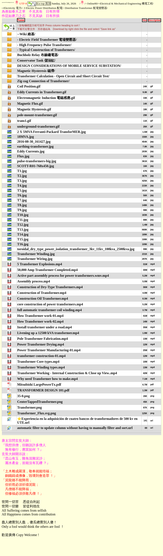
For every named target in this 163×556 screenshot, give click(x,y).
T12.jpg (22, 224)
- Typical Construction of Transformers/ (46, 50)
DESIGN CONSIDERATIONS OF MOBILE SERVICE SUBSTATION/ (69, 66)
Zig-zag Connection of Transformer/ (43, 81)
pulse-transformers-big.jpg (36, 161)
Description (154, 20)
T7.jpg (22, 200)
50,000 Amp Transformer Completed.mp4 (47, 270)
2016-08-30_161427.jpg (34, 141)
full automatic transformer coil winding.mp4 (49, 310)
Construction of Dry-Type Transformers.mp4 (50, 287)
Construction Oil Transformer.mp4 (42, 298)
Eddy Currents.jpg (31, 151)
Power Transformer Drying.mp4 (40, 344)
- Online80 (91, 3)
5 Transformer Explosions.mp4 (39, 264)
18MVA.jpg (25, 136)
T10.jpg (22, 215)
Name (21, 20)
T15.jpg (22, 239)
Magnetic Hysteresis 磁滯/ (36, 71)
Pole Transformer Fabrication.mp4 (42, 338)
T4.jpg (22, 185)
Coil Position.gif (28, 86)
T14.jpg (22, 234)
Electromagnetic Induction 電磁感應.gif (46, 98)
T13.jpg (22, 229)
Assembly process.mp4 (33, 281)
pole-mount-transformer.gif (37, 115)
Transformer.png (29, 407)
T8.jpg (22, 205)
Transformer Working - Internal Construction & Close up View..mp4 (67, 373)
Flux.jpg (23, 156)
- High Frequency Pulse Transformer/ (44, 45)
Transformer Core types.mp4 (38, 361)
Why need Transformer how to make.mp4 (47, 379)
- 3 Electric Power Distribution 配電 (42, 8)
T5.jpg (22, 190)
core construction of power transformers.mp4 (50, 304)
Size (144, 20)
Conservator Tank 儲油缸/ (36, 60)
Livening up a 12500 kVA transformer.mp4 (48, 333)
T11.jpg (22, 220)
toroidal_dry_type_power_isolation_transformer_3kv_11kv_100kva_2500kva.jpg (75, 249)
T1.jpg (22, 171)
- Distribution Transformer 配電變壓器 (85, 8)
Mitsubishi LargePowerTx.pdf (39, 384)
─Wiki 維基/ (26, 34)
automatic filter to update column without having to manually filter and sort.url (74, 428)
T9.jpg (22, 210)
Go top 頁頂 (44, 3)
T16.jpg (22, 244)
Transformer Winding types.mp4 (41, 367)
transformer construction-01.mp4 (41, 356)
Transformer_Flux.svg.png (36, 413)
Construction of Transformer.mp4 (41, 293)
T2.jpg (22, 176)
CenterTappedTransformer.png (40, 402)
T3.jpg (22, 180)
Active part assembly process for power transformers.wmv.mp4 (63, 275)
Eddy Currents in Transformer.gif (41, 92)
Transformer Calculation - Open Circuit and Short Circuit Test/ (63, 76)
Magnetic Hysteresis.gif (34, 109)
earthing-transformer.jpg (35, 146)
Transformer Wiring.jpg (34, 259)
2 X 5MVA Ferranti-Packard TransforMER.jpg (51, 132)
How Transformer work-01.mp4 (40, 316)
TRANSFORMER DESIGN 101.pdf (43, 390)
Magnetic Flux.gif (30, 103)
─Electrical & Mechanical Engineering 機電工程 (125, 3)
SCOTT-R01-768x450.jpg (35, 166)
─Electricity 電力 (11, 8)
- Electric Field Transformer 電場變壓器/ (47, 39)
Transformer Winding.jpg (36, 254)
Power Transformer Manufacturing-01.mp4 (48, 350)
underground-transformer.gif (38, 126)
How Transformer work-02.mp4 (40, 321)
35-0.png (23, 396)
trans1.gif (24, 121)
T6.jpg (22, 195)
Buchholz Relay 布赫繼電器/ (38, 55)
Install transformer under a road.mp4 (44, 327)
